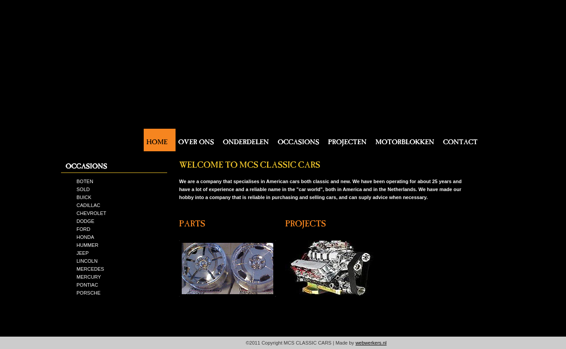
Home (157, 139)
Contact (460, 139)
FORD (83, 229)
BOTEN (84, 181)
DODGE (85, 221)
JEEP (82, 253)
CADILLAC (88, 205)
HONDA (85, 237)
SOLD (83, 189)
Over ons (196, 139)
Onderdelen (246, 139)
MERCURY (88, 277)
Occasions (298, 139)
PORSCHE (88, 292)
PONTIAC (87, 285)
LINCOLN (87, 261)
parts (192, 221)
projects (305, 221)
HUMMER (87, 245)
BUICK (84, 197)
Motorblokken (404, 139)
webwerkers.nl (371, 342)
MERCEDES (90, 269)
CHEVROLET (91, 213)
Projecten (347, 139)
